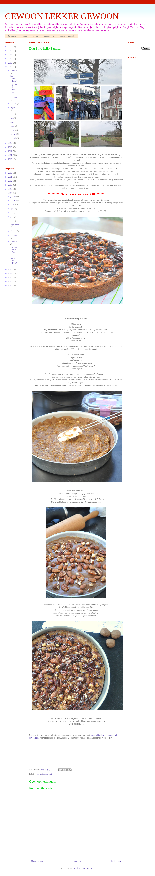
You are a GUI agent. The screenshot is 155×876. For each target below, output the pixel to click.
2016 (10, 63)
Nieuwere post (37, 861)
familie (45, 774)
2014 (10, 143)
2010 (10, 159)
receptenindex (49, 36)
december (14, 70)
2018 (10, 55)
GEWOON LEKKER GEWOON (62, 16)
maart (12, 130)
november (14, 97)
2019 (10, 51)
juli (12, 114)
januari (13, 138)
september (14, 107)
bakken (38, 774)
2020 (10, 47)
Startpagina (12, 36)
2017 (10, 59)
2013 (10, 147)
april (12, 126)
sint (50, 774)
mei (12, 122)
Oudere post (116, 861)
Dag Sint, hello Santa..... (13, 88)
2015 (10, 67)
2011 (10, 155)
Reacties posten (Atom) (82, 868)
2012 (10, 151)
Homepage (77, 861)
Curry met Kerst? (13, 78)
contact (35, 36)
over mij (24, 36)
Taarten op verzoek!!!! (68, 36)
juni (12, 118)
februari (13, 134)
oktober (13, 103)
